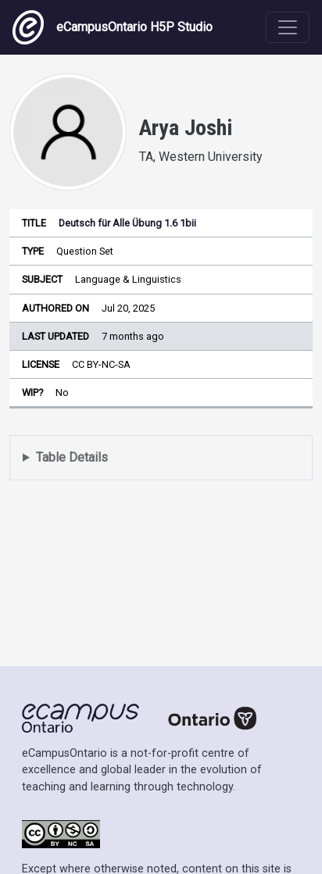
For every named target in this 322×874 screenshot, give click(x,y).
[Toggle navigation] (287, 27)
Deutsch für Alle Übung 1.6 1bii (127, 223)
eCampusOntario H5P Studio (113, 27)
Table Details (72, 457)
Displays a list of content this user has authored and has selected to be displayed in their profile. (161, 458)
